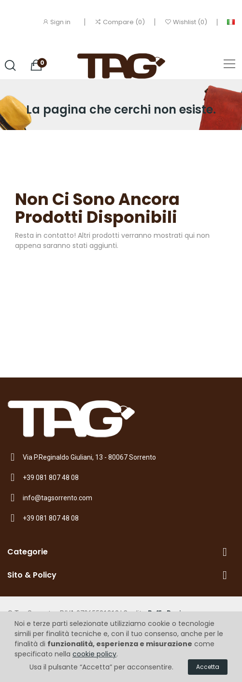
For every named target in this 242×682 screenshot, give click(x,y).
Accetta (207, 667)
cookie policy (94, 654)
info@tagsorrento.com (57, 498)
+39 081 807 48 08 (51, 477)
